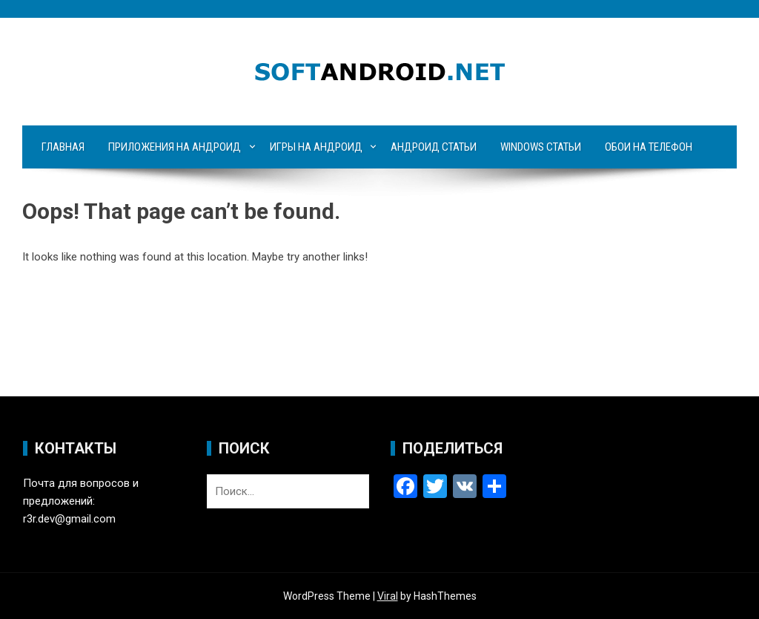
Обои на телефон (648, 147)
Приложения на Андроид (174, 147)
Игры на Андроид (316, 147)
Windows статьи (540, 147)
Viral (387, 596)
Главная (63, 147)
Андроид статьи (434, 147)
